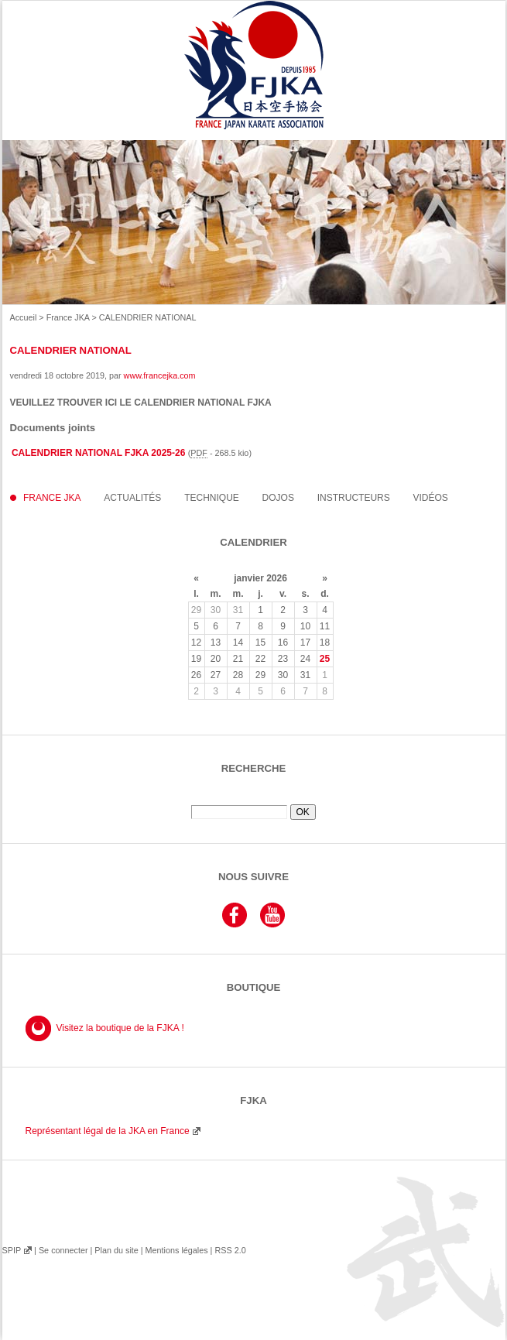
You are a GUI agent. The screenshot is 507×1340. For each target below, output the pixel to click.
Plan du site (116, 1250)
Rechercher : (254, 798)
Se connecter (63, 1250)
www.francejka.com (160, 375)
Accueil (23, 317)
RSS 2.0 (229, 1250)
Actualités (132, 497)
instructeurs (353, 497)
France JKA (68, 317)
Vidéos (430, 497)
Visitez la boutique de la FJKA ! (120, 1028)
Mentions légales (176, 1250)
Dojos (278, 497)
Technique (211, 497)
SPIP (11, 1250)
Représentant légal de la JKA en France (108, 1131)
